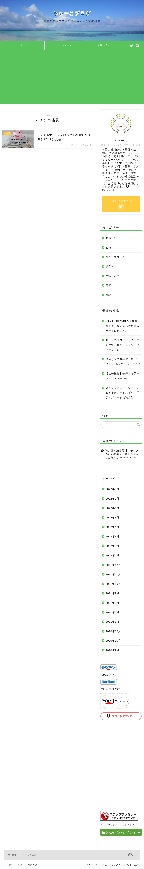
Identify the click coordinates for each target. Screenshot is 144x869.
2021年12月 (113, 565)
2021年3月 (112, 612)
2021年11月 (113, 574)
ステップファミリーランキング (117, 825)
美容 (108, 285)
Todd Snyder (128, 457)
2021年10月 (113, 584)
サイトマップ (15, 864)
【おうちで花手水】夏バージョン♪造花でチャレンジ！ (123, 362)
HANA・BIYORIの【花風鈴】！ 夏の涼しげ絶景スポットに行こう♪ (122, 326)
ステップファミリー (118, 257)
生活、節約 (113, 276)
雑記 (108, 295)
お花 (108, 247)
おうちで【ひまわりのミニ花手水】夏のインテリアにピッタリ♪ (122, 345)
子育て (110, 266)
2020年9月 (112, 650)
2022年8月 (112, 489)
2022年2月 (112, 545)
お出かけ (111, 238)
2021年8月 (112, 602)
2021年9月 (112, 593)
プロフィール (65, 45)
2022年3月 (112, 536)
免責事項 (32, 864)
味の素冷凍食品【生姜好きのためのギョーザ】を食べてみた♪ (122, 454)
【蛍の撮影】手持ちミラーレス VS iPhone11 (122, 376)
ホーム (24, 45)
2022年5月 (112, 517)
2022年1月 (112, 555)
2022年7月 (112, 498)
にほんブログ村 (110, 674)
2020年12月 (113, 631)
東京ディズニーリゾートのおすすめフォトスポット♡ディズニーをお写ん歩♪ (122, 393)
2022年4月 (112, 527)
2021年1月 (112, 621)
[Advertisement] (72, 78)
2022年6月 (112, 508)
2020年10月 (113, 640)
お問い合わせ (105, 45)
